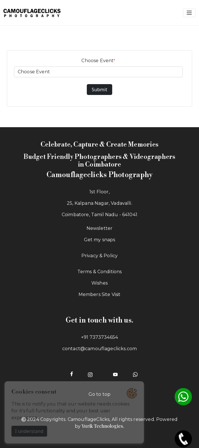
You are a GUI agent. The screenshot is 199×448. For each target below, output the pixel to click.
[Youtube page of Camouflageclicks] (115, 373)
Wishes (99, 283)
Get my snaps (99, 239)
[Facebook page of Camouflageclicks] (71, 373)
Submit (99, 89)
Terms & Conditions (99, 271)
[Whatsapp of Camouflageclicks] (135, 373)
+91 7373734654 (99, 337)
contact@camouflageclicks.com (99, 348)
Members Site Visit (100, 294)
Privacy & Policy (99, 255)
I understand (29, 431)
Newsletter (100, 228)
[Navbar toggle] (189, 13)
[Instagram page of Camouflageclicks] (90, 373)
